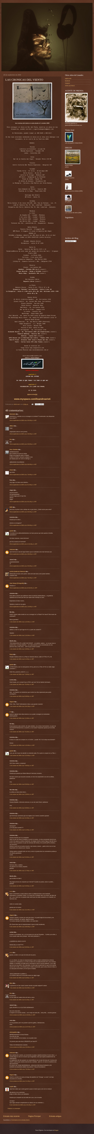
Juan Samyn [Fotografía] (17, 583)
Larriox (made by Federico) (17, 571)
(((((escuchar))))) (32, 394)
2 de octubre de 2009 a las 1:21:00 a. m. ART (22, 718)
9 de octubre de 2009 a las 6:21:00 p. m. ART (22, 999)
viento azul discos (70, 85)
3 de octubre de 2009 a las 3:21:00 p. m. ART (22, 818)
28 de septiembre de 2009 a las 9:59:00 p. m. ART (23, 525)
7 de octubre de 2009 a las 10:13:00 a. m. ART (22, 988)
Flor (11, 439)
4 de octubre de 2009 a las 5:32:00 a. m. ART (22, 857)
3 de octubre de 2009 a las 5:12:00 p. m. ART (22, 830)
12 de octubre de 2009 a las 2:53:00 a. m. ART (22, 1047)
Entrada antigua (55, 1116)
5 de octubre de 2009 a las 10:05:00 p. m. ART (22, 926)
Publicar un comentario (14, 1108)
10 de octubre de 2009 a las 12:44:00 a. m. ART (22, 1015)
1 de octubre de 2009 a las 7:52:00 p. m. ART (22, 684)
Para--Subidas (14, 449)
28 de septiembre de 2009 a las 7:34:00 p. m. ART (23, 474)
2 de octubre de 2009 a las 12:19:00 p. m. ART (22, 755)
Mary (11, 983)
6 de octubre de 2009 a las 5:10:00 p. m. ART (22, 977)
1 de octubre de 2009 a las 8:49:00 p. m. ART (22, 696)
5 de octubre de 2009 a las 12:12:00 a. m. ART (22, 909)
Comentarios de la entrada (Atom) (20, 1120)
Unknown (12, 549)
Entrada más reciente (11, 1116)
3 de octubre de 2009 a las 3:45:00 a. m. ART (22, 808)
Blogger (56, 1130)
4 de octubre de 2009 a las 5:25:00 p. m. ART (22, 886)
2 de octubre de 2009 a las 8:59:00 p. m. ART (22, 784)
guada (11, 531)
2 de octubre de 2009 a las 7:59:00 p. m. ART (22, 765)
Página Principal (34, 1116)
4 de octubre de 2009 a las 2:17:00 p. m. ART (22, 870)
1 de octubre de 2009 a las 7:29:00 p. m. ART (22, 674)
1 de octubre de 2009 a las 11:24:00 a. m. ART (22, 622)
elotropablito (13, 1032)
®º (10, 712)
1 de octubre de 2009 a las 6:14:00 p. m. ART (22, 659)
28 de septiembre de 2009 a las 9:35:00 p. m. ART (23, 512)
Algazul (12, 701)
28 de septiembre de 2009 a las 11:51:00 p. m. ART (23, 544)
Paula (11, 654)
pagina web (68, 78)
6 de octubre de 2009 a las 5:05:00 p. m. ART (22, 947)
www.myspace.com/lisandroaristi (32, 399)
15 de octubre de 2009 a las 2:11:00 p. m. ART (22, 1081)
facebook (67, 81)
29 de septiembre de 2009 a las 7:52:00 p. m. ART (23, 578)
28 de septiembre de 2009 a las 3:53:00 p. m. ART (23, 420)
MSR (11, 507)
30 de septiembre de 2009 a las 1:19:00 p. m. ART (23, 606)
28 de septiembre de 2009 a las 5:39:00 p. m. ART (23, 444)
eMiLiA (12, 426)
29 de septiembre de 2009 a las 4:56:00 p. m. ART (23, 554)
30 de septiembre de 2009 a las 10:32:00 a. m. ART (23, 588)
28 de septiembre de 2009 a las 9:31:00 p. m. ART (23, 501)
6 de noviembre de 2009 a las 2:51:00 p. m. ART (23, 1105)
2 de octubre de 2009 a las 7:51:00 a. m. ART (22, 731)
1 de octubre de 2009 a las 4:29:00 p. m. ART (22, 649)
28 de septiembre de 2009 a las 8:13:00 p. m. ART (23, 484)
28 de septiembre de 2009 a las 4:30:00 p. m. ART (23, 434)
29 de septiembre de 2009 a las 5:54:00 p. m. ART (23, 566)
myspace (67, 83)
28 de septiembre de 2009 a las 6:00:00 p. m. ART (23, 464)
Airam (11, 470)
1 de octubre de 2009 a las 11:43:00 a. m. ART (22, 635)
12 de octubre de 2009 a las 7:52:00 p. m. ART (22, 1069)
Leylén (11, 1086)
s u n (11, 891)
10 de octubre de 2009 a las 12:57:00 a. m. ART (22, 1027)
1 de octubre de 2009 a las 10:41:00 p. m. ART (22, 706)
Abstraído (12, 414)
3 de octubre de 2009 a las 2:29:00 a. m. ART (22, 794)
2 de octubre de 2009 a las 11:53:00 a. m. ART (22, 745)
